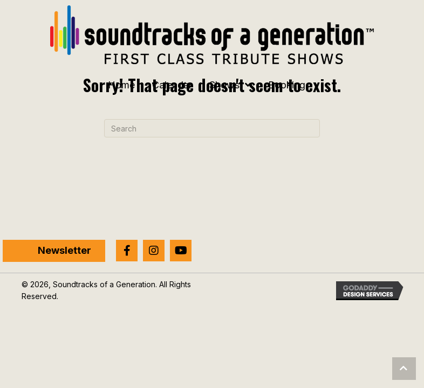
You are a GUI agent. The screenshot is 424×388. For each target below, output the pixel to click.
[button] (127, 250)
